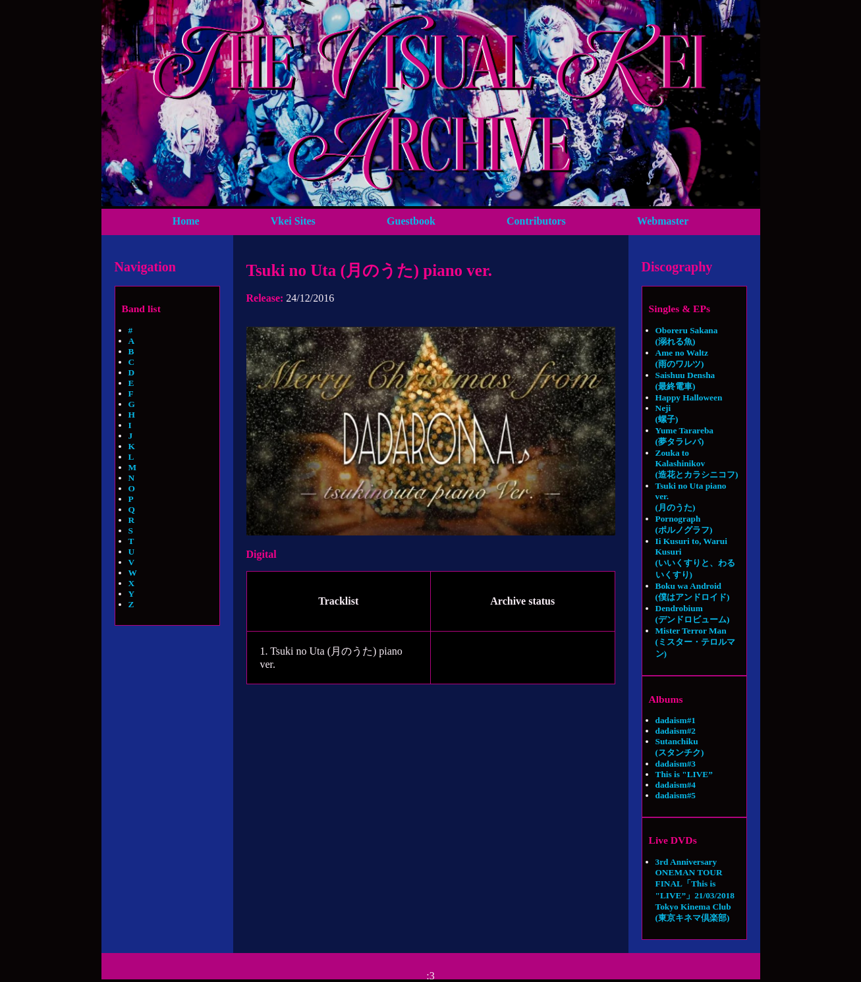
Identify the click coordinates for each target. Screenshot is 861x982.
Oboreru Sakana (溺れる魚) (686, 335)
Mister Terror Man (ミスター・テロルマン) (695, 642)
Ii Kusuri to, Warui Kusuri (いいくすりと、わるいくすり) (695, 558)
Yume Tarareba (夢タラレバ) (684, 436)
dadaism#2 (675, 731)
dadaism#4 (675, 785)
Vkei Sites (293, 221)
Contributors (536, 221)
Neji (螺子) (667, 413)
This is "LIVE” (684, 774)
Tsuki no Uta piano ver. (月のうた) (691, 496)
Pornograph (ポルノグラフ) (684, 524)
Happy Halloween (689, 397)
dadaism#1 (675, 720)
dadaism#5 (675, 795)
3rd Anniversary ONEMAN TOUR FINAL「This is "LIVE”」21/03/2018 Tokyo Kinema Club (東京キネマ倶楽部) (695, 890)
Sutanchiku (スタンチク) (679, 746)
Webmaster (662, 221)
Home (186, 221)
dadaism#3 (675, 764)
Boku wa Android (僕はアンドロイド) (692, 591)
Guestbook (411, 221)
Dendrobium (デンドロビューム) (692, 613)
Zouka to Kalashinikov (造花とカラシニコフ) (696, 463)
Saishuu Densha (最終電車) (685, 380)
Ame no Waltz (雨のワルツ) (681, 358)
